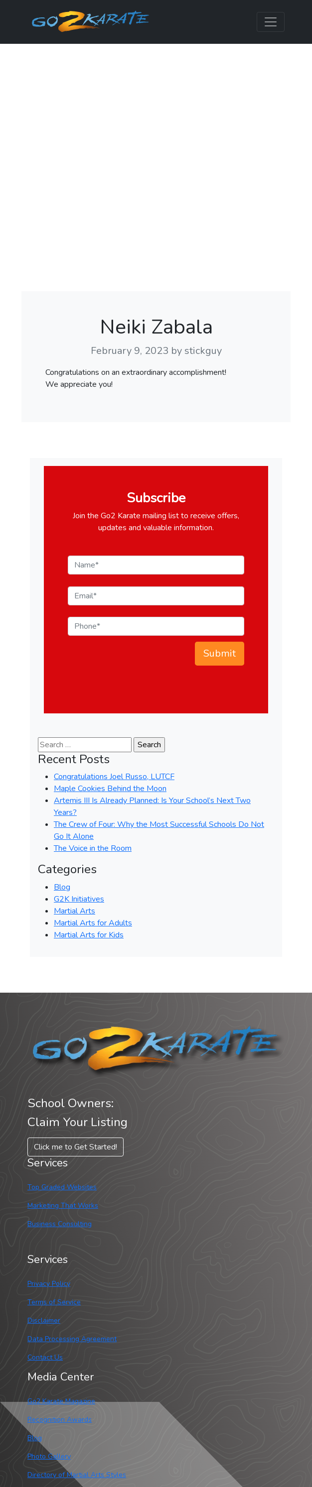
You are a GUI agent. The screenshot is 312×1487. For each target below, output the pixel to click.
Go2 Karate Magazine (61, 1401)
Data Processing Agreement (72, 1339)
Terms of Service (54, 1302)
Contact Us (45, 1357)
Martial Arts (74, 911)
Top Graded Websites (62, 1187)
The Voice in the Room (93, 848)
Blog (62, 887)
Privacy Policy (48, 1283)
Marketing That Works (62, 1205)
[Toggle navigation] (271, 22)
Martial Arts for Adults (93, 922)
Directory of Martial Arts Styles (76, 1475)
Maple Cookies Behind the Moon (110, 788)
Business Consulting (59, 1224)
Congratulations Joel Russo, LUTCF (114, 776)
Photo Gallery (49, 1456)
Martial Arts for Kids (89, 934)
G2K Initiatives (79, 899)
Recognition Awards (59, 1419)
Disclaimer (43, 1320)
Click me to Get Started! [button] (75, 1147)
